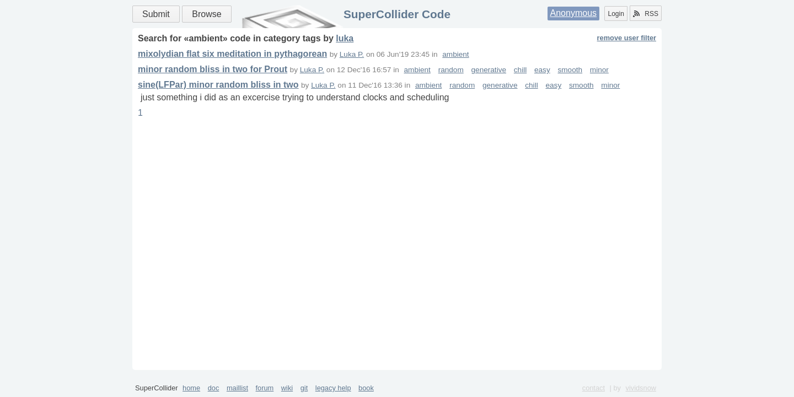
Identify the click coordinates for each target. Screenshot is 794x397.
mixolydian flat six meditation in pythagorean (232, 53)
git (304, 388)
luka (344, 38)
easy (542, 70)
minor (599, 70)
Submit (156, 14)
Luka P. (352, 54)
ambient (455, 54)
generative (488, 70)
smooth (570, 70)
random (451, 70)
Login (616, 14)
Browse (206, 14)
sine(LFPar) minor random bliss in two (218, 84)
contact (593, 388)
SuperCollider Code (397, 14)
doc (213, 388)
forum (265, 388)
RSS (645, 14)
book (366, 388)
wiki (287, 388)
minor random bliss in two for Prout (212, 69)
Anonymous (573, 13)
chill (520, 70)
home (191, 388)
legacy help (333, 388)
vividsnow (641, 388)
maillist (237, 388)
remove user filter (626, 38)
